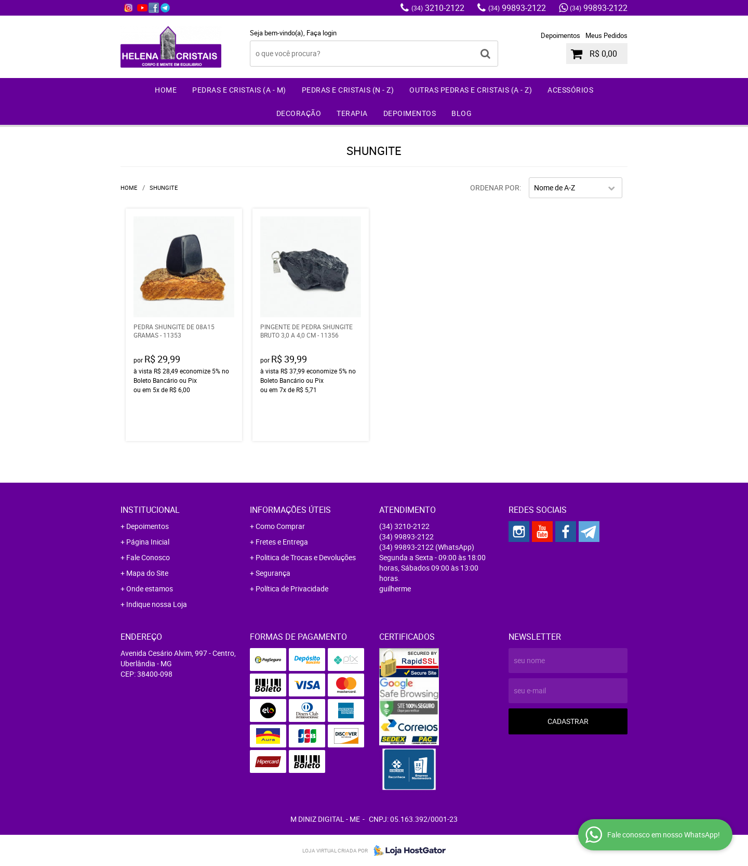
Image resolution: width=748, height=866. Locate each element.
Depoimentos (560, 35)
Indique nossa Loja (156, 604)
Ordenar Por (494, 187)
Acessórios (570, 90)
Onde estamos (149, 588)
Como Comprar (280, 526)
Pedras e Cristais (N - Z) (348, 90)
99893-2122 (517, 8)
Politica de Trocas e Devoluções (306, 557)
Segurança (273, 573)
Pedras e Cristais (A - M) (239, 90)
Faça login (321, 32)
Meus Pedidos (606, 35)
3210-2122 (437, 8)
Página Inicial (147, 542)
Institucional (150, 509)
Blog (461, 113)
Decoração (299, 113)
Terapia (352, 113)
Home (166, 90)
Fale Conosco (148, 557)
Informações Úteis (290, 509)
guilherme (395, 588)
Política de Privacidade (292, 588)
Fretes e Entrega (282, 542)
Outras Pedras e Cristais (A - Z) (470, 90)
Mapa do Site (147, 573)
